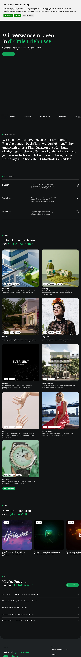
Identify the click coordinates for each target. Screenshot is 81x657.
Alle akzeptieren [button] (8, 15)
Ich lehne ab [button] (17, 15)
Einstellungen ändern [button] (28, 15)
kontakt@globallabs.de (59, 649)
